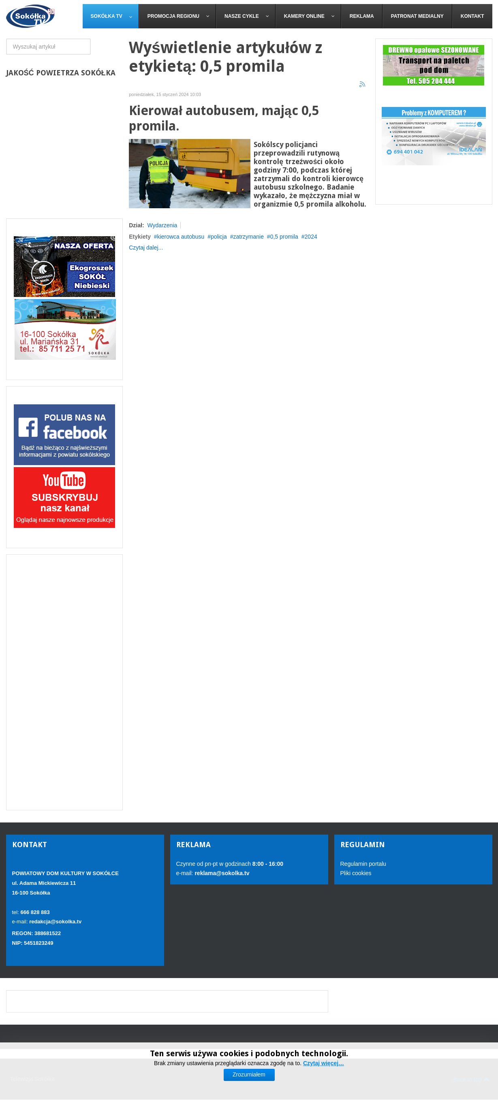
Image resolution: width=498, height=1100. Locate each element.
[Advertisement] (65, 682)
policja (219, 236)
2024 (311, 236)
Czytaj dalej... (146, 247)
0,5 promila (284, 236)
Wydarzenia (162, 225)
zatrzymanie (248, 236)
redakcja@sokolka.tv (55, 921)
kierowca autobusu (181, 236)
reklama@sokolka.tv (221, 873)
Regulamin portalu (363, 864)
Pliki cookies (356, 873)
